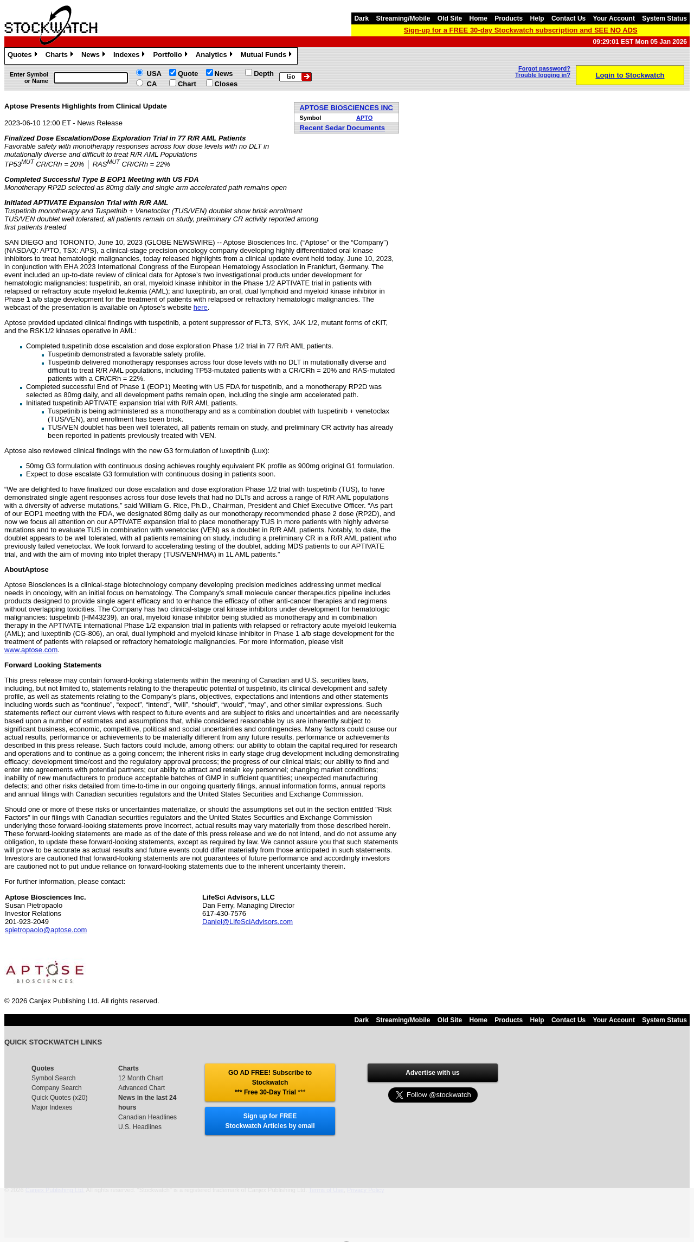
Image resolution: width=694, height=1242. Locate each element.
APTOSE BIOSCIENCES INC (346, 108)
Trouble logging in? (542, 75)
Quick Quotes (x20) (59, 1097)
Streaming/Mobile (403, 18)
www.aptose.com (30, 650)
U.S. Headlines (140, 1127)
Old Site (450, 18)
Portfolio (171, 56)
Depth (264, 73)
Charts (61, 56)
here (201, 307)
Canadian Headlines (147, 1117)
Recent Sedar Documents (342, 128)
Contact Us (568, 18)
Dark (361, 18)
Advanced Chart (141, 1088)
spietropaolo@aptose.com (46, 930)
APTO (364, 117)
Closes (226, 84)
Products (508, 18)
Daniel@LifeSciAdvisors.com (247, 922)
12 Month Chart (140, 1078)
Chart (187, 84)
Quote (188, 73)
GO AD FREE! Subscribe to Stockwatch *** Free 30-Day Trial (270, 1082)
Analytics (215, 56)
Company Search (56, 1088)
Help (537, 18)
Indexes (130, 56)
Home (478, 18)
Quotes (24, 56)
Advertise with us (432, 1073)
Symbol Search (53, 1078)
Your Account (614, 18)
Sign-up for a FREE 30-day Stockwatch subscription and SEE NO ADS (521, 30)
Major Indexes (51, 1107)
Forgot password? (544, 68)
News (94, 56)
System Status (664, 18)
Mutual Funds (268, 56)
